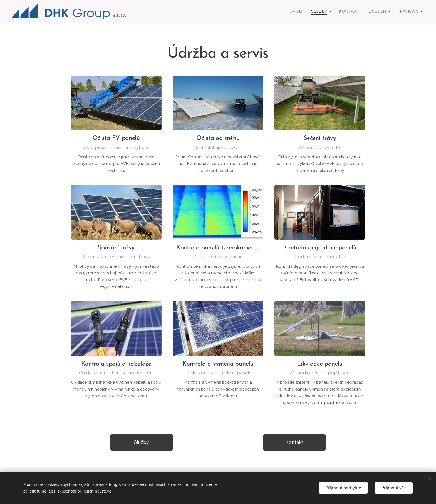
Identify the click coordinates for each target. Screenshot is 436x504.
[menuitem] (305, 11)
